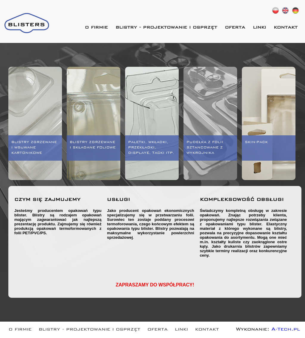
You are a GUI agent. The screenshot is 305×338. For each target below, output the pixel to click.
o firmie (96, 28)
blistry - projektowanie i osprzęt (166, 28)
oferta (235, 28)
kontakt (286, 28)
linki (259, 28)
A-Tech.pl (285, 330)
